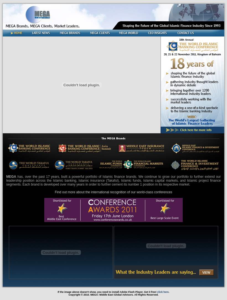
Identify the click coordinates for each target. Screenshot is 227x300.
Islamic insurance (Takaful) (99, 180)
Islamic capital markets (160, 180)
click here (163, 292)
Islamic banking (64, 180)
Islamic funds (131, 180)
